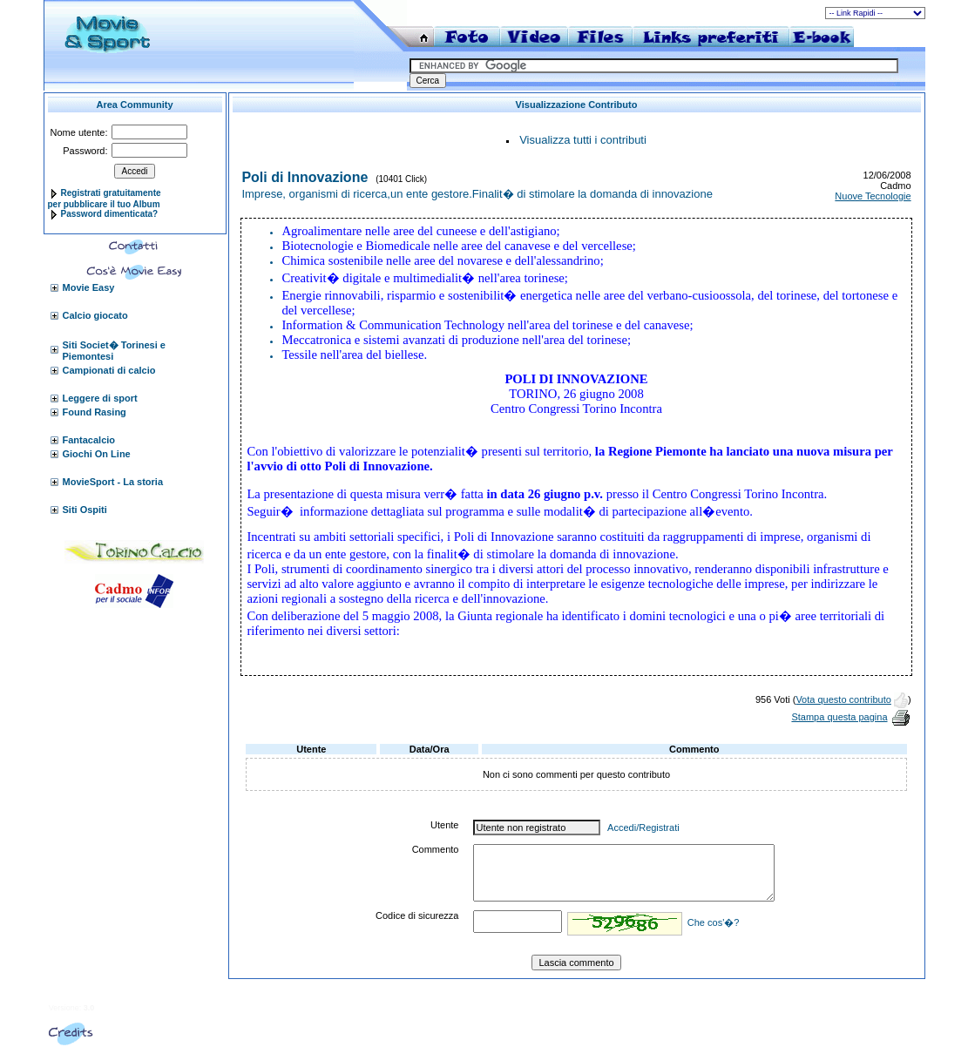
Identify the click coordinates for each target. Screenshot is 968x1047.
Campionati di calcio (109, 370)
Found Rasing (94, 412)
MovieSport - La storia (113, 481)
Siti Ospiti (85, 509)
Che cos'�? (713, 922)
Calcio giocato (95, 315)
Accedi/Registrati (643, 827)
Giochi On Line (97, 454)
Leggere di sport (100, 398)
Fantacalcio (89, 440)
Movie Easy (89, 287)
